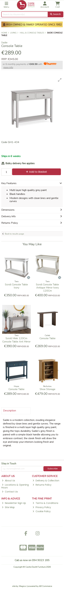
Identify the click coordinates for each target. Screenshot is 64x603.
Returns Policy (42, 484)
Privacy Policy (42, 507)
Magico (22, 586)
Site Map (8, 507)
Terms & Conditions (45, 503)
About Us (8, 480)
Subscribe (52, 468)
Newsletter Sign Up (14, 503)
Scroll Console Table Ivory (16, 286)
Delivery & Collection (46, 480)
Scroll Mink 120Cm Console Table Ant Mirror (16, 340)
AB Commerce (45, 586)
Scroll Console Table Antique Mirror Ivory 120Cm (47, 288)
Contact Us (10, 491)
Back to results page (14, 234)
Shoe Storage (47, 389)
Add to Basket (36, 172)
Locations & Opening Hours (15, 486)
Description (9, 410)
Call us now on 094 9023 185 (32, 560)
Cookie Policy (41, 511)
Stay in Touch (8, 463)
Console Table (48, 338)
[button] (59, 80)
